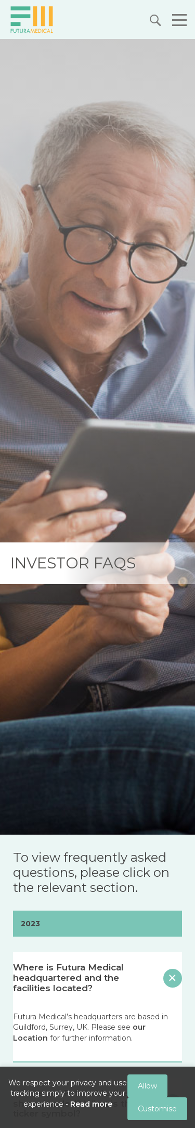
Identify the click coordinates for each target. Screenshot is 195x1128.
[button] (177, 21)
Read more (91, 1104)
